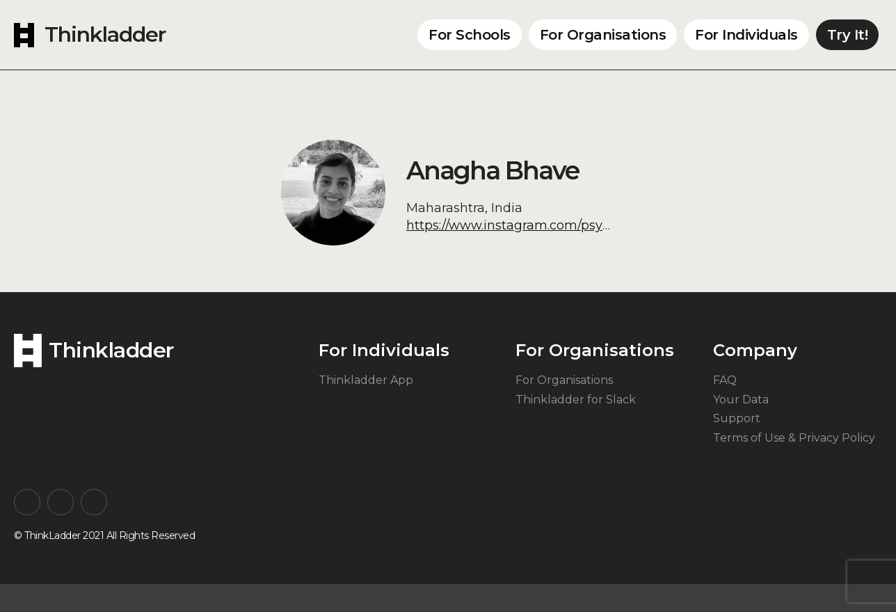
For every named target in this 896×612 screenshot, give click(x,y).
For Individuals (746, 34)
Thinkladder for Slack (575, 399)
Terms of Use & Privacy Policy (794, 437)
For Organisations (603, 34)
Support (736, 418)
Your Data (741, 399)
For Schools (470, 34)
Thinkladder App (366, 380)
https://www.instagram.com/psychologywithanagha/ (569, 225)
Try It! (847, 34)
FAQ (725, 380)
